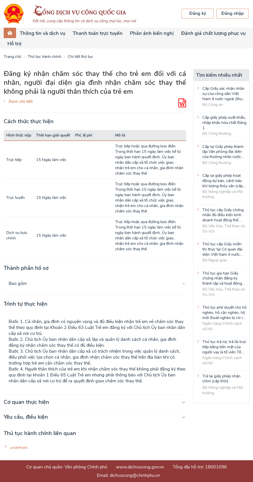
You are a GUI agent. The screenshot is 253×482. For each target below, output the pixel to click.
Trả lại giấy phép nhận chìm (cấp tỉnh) (221, 379)
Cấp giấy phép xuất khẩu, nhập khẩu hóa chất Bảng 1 (224, 122)
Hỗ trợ (14, 43)
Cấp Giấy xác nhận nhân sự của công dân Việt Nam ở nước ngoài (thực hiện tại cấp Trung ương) (223, 93)
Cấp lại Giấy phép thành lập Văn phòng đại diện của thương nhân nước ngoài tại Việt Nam (223, 151)
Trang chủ (12, 56)
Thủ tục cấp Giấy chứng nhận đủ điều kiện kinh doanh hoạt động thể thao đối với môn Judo (223, 214)
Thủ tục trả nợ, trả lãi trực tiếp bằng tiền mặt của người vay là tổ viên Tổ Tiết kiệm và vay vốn (224, 346)
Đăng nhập (232, 13)
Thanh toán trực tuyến (98, 33)
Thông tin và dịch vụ (42, 33)
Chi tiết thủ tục (80, 56)
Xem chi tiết (21, 101)
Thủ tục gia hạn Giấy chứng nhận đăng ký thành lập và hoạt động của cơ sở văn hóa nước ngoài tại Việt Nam (222, 278)
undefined (18, 447)
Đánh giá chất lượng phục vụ (213, 33)
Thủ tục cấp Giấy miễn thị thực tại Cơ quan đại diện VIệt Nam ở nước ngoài (222, 249)
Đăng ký (197, 13)
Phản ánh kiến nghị (152, 33)
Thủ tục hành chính (44, 56)
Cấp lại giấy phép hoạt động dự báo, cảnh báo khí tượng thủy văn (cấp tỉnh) (222, 180)
